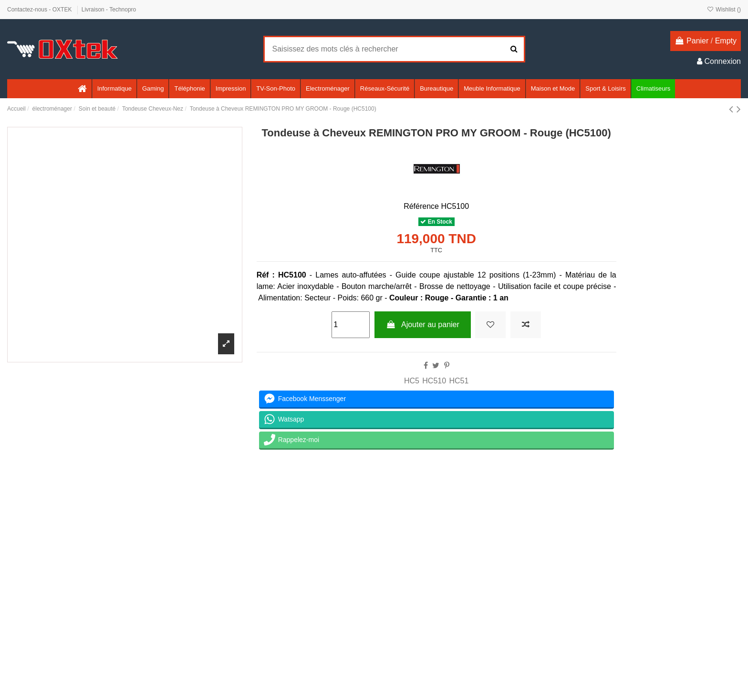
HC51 (458, 381)
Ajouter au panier (422, 324)
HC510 (434, 381)
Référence (421, 206)
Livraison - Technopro (109, 9)
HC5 (411, 381)
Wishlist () (724, 9)
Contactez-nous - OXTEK (40, 9)
